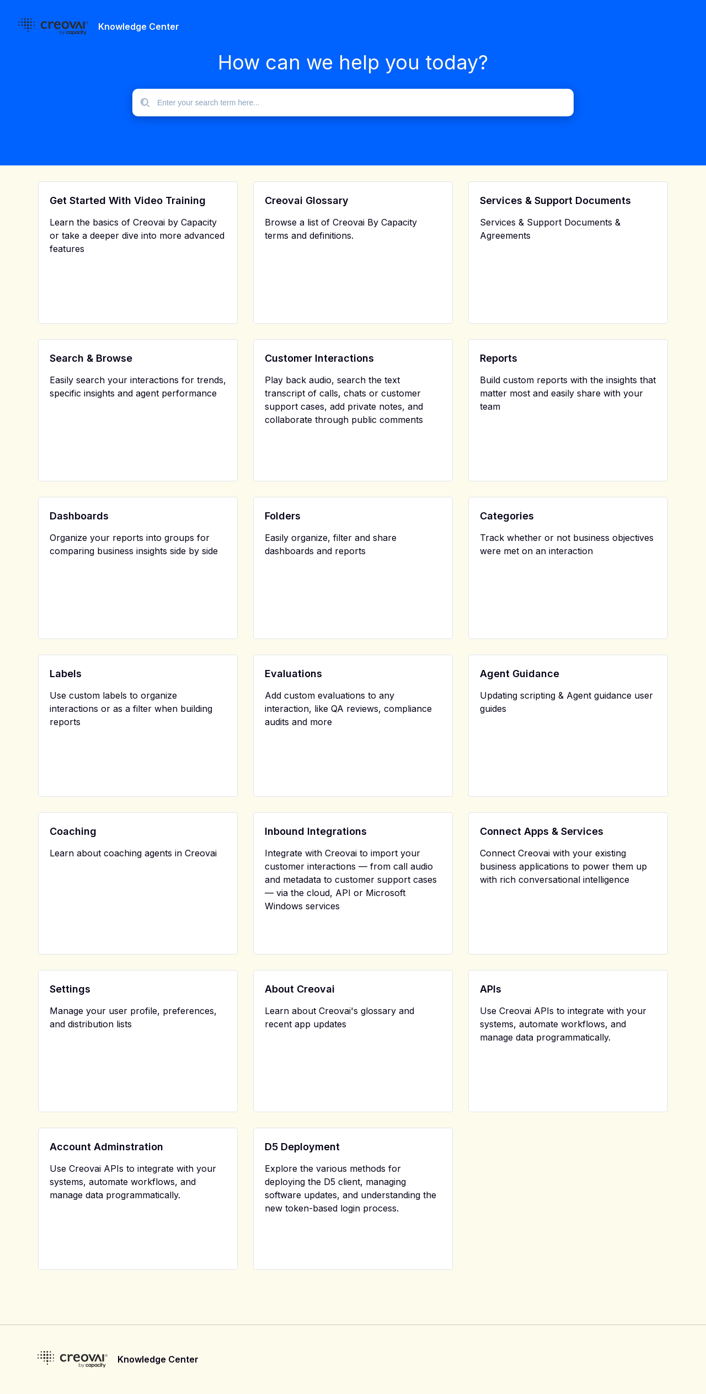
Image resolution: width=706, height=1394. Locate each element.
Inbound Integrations (316, 831)
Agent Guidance (519, 673)
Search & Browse (91, 358)
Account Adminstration (106, 1146)
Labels (66, 673)
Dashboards (79, 516)
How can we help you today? (353, 62)
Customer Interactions (319, 358)
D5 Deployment (302, 1146)
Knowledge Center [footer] (158, 1359)
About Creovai (300, 989)
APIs (490, 989)
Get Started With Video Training (128, 200)
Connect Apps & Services (541, 831)
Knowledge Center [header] (138, 26)
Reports (498, 358)
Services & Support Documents (555, 200)
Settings (70, 989)
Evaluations (293, 673)
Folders (283, 516)
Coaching (73, 831)
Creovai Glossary (307, 200)
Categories (507, 516)
